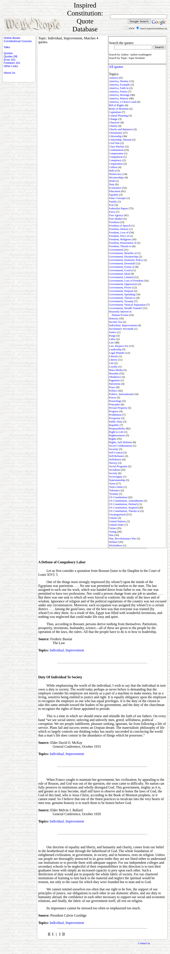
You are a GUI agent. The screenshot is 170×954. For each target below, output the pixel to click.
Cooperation (116, 163)
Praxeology (115, 401)
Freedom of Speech (120, 225)
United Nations (117, 521)
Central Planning (118, 115)
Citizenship (115, 136)
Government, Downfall (122, 263)
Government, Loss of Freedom (126, 280)
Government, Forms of (122, 266)
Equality (113, 194)
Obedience (115, 376)
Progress (114, 411)
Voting (112, 531)
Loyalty (113, 366)
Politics (113, 390)
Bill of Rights (116, 105)
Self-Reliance (116, 456)
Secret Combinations (120, 445)
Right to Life (116, 431)
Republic (114, 425)
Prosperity (114, 418)
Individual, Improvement (123, 325)
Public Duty (115, 421)
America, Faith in (119, 88)
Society (113, 473)
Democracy (115, 174)
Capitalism (115, 112)
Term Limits (116, 486)
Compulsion (116, 156)
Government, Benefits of (123, 253)
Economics (115, 187)
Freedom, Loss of (119, 232)
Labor (112, 339)
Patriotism (114, 383)
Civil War (114, 143)
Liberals (113, 356)
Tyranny (113, 493)
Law (111, 342)
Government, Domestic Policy (126, 260)
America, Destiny (119, 81)
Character (114, 122)
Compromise (116, 153)
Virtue (112, 528)
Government (116, 249)
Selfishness (115, 459)
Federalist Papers (118, 208)
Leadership (115, 349)
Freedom (114, 222)
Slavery (113, 462)
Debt (111, 170)
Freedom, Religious (120, 239)
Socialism (114, 469)
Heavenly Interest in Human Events (120, 313)
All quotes (116, 67)
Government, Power (120, 287)
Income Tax (115, 321)
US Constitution (118, 497)
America (114, 77)
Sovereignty (116, 476)
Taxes (112, 483)
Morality (114, 373)
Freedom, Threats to (120, 246)
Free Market (116, 218)
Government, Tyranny (121, 301)
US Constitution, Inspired (123, 507)
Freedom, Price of (119, 235)
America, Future (118, 91)
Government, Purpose (121, 290)
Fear (111, 205)
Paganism (114, 380)
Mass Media (116, 370)
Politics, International (121, 394)
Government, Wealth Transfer (125, 308)
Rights (112, 438)
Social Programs (118, 466)
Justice (112, 332)
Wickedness (115, 545)
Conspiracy (115, 160)
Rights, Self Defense (120, 442)
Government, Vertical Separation (127, 304)
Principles (114, 404)
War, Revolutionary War (122, 538)
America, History (118, 98)
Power (112, 397)
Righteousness (117, 435)
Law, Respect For (119, 346)
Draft (112, 180)
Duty (112, 184)
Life (111, 363)
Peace (112, 387)
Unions (113, 517)
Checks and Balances (121, 129)
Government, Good (119, 270)
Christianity (115, 132)
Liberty (113, 359)
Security (113, 449)
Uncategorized (117, 514)
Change (113, 119)
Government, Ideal (119, 273)
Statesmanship (117, 480)
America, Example (119, 84)
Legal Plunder (117, 352)
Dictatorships (116, 177)
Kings (112, 335)
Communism (116, 150)
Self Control (116, 452)
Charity (113, 125)
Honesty (113, 318)
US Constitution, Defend (123, 504)
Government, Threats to (122, 297)
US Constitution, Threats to (124, 511)
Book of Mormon (119, 108)
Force (112, 211)
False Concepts (117, 198)
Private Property (118, 407)
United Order (116, 524)
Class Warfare (117, 146)
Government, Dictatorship (123, 256)
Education (114, 191)
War (111, 535)
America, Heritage (119, 94)
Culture (113, 167)
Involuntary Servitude (121, 328)
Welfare (113, 542)
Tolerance (114, 490)
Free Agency (116, 215)
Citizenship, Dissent (120, 139)
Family (113, 201)
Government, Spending (122, 294)
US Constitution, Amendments (126, 500)
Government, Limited (121, 277)
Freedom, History (119, 229)
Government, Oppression (123, 284)
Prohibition (115, 414)
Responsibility (117, 428)
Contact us (144, 943)
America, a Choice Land (122, 101)
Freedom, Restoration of (122, 242)
